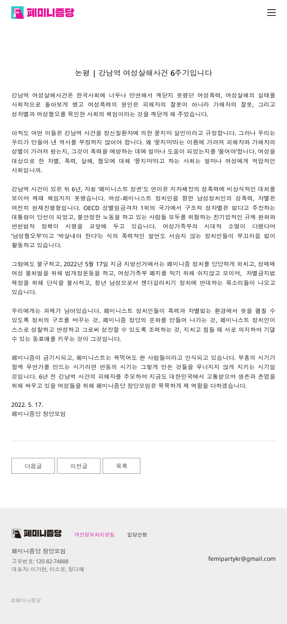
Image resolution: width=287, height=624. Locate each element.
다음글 (33, 466)
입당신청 (137, 534)
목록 (121, 466)
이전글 (79, 466)
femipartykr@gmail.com (242, 558)
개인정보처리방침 (94, 534)
